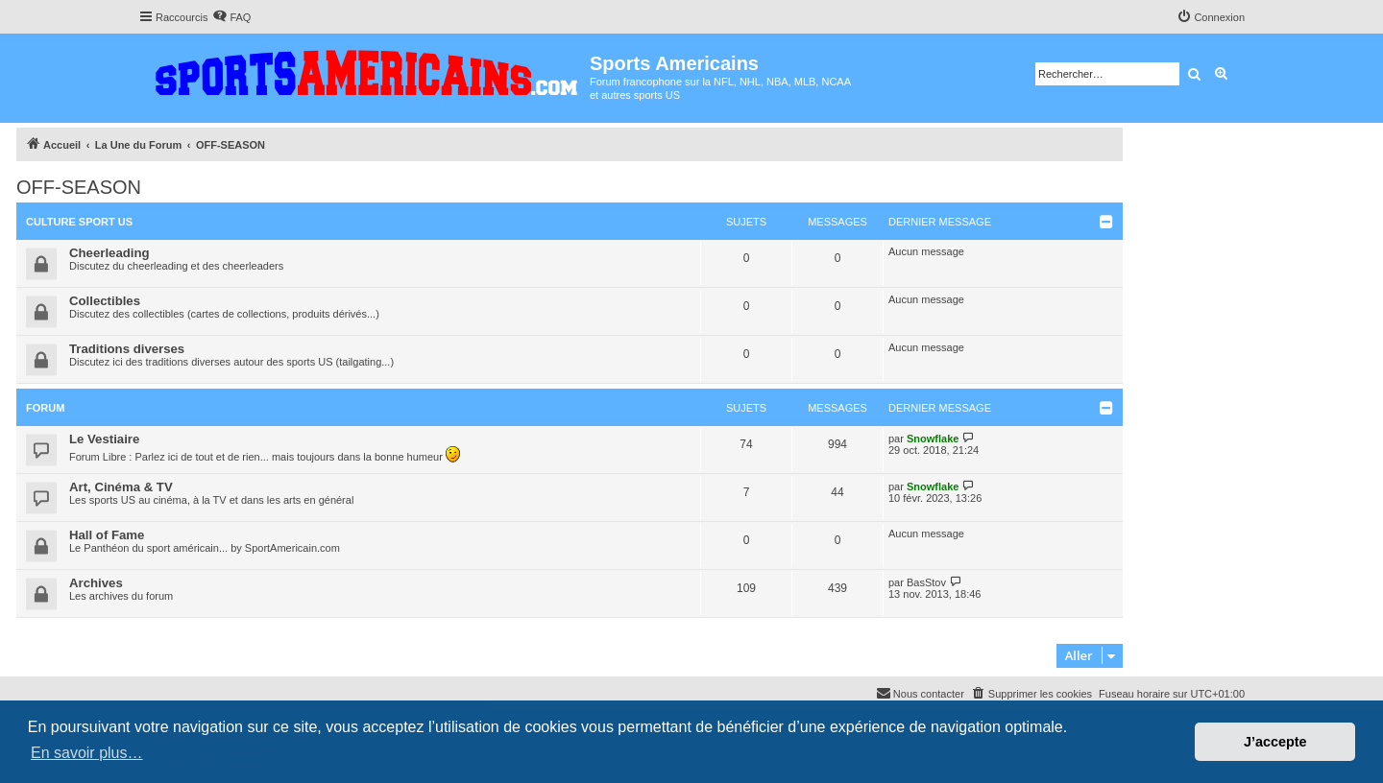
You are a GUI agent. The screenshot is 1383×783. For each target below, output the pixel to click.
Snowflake (932, 438)
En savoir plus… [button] (87, 753)
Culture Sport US (79, 221)
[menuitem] (231, 17)
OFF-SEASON (78, 187)
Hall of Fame (106, 535)
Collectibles (104, 301)
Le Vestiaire (104, 439)
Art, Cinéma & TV (121, 487)
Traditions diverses (126, 349)
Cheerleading (109, 253)
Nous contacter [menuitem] (920, 693)
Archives (96, 583)
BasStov (926, 582)
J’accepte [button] (1275, 741)
